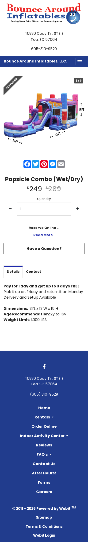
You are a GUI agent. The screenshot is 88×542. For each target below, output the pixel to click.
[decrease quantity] (10, 209)
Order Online (44, 426)
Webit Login (44, 535)
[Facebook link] (44, 367)
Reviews (44, 445)
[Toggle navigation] (79, 61)
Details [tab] (13, 271)
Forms (44, 482)
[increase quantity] (77, 209)
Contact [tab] (33, 271)
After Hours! (44, 473)
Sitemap (44, 517)
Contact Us (44, 463)
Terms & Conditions (44, 526)
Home (44, 408)
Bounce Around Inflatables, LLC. (35, 61)
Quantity (44, 199)
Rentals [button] (42, 417)
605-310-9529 (44, 49)
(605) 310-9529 (44, 394)
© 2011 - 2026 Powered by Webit (44, 508)
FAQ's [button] (42, 454)
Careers (44, 491)
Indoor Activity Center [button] (42, 435)
